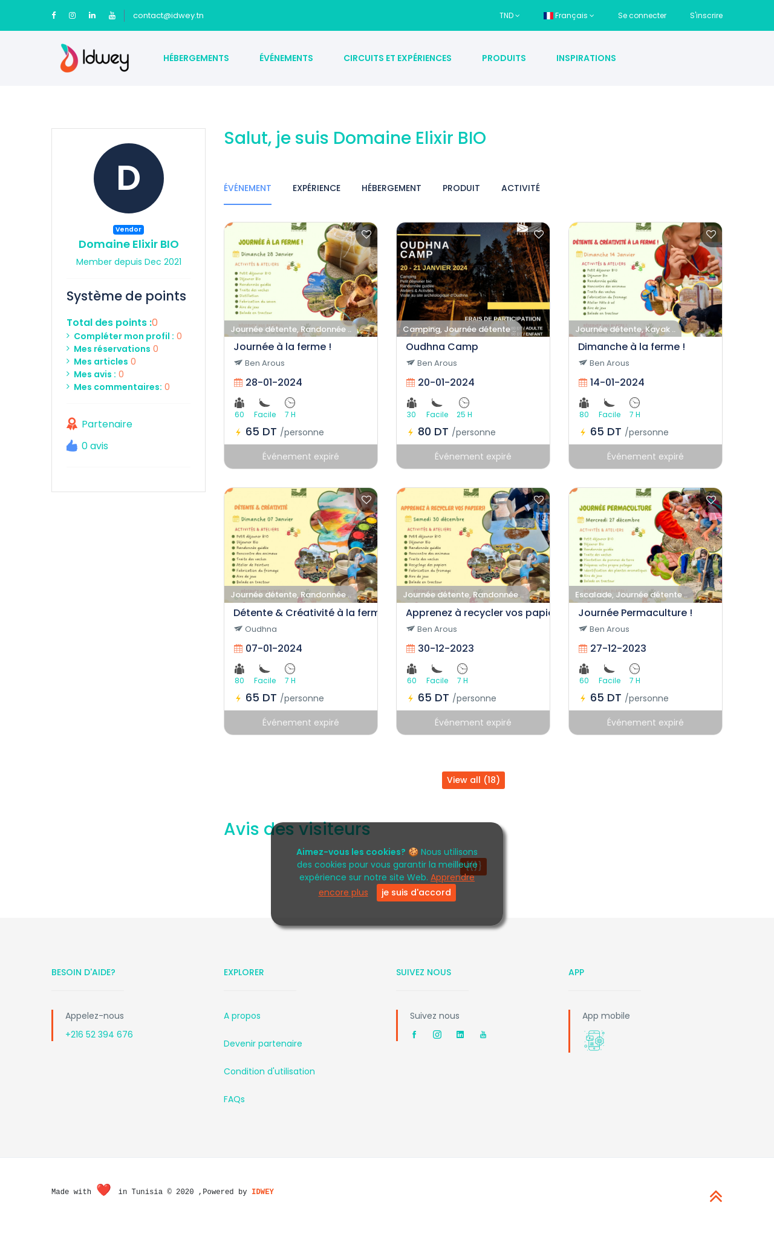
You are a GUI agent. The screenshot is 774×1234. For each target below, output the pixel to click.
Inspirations (586, 58)
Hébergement (391, 188)
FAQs (234, 1099)
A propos (242, 1016)
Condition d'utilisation (269, 1071)
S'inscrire (706, 15)
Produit (461, 188)
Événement (248, 188)
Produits (504, 58)
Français (569, 15)
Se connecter (642, 15)
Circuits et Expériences (397, 58)
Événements (286, 58)
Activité (520, 188)
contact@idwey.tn (168, 15)
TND (509, 15)
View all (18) (473, 780)
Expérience (316, 188)
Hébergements (196, 58)
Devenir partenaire (263, 1044)
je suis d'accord (416, 892)
